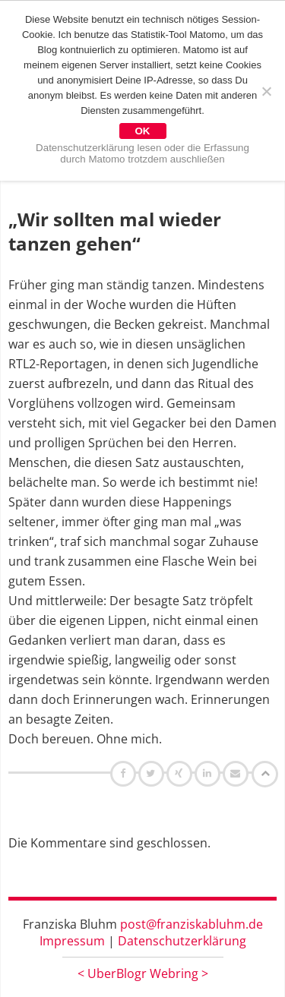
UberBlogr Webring (142, 973)
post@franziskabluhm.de (191, 924)
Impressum (72, 940)
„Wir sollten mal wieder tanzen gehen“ (114, 231)
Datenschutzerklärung (182, 940)
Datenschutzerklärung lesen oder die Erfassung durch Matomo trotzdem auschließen (142, 153)
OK (142, 131)
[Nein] (266, 91)
